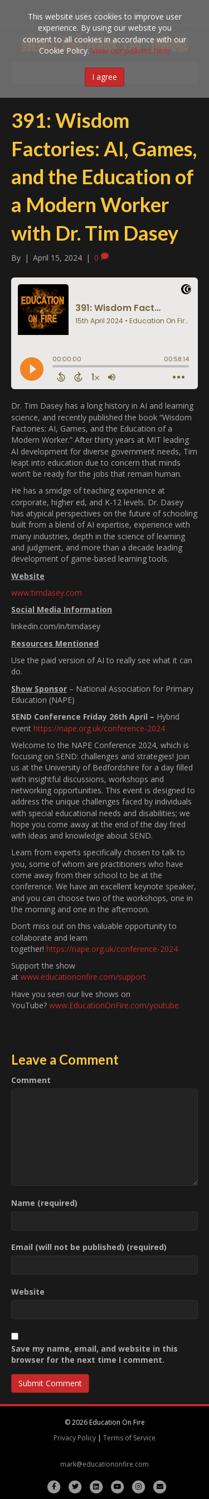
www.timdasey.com (46, 592)
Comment (31, 1080)
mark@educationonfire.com (104, 1464)
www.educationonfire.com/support (83, 976)
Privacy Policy (75, 1438)
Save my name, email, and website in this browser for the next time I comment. (94, 1354)
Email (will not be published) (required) (89, 1247)
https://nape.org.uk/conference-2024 (99, 728)
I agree (104, 76)
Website (28, 1291)
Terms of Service (129, 1438)
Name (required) (44, 1203)
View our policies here (130, 50)
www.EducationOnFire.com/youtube (114, 1005)
